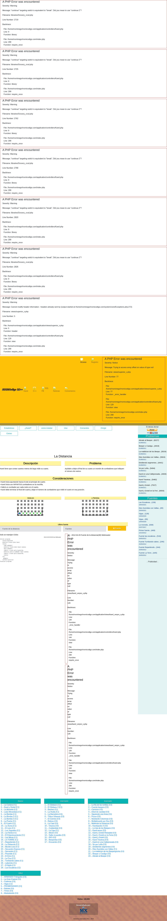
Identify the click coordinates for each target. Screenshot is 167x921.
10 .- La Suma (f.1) (8, 826)
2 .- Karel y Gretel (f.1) (10, 807)
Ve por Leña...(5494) (147, 468)
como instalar (46, 428)
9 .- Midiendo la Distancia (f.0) (100, 823)
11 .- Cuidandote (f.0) (53, 828)
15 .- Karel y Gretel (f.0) (98, 837)
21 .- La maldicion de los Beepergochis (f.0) (106, 851)
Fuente (117, 528)
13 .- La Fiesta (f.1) (9, 833)
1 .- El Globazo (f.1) (53, 805)
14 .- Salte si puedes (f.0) (55, 835)
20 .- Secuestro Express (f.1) (13, 849)
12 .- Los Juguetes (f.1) (10, 830)
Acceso (83, 360)
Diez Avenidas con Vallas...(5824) (152, 457)
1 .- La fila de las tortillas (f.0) (100, 805)
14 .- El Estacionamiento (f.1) (13, 835)
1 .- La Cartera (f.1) (9, 805)
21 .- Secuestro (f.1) (9, 851)
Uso (65, 428)
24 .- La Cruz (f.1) (8, 858)
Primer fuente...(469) (147, 530)
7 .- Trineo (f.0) (7, 891)
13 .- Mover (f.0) (51, 833)
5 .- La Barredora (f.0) (54, 814)
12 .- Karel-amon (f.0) (97, 830)
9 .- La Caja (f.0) (51, 823)
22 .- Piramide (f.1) (8, 854)
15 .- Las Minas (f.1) (9, 837)
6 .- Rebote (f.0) (7, 888)
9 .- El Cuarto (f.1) (8, 823)
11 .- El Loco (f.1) (8, 828)
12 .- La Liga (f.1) (52, 830)
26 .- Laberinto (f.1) (9, 863)
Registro (94, 360)
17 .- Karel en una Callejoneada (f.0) (103, 842)
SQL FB (45, 389)
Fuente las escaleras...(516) (150, 536)
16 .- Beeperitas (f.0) (53, 840)
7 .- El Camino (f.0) (52, 819)
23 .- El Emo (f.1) (8, 856)
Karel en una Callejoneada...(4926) (152, 474)
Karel (26, 389)
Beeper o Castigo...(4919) (149, 446)
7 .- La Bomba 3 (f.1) (9, 819)
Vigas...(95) (143, 519)
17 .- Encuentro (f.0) (53, 842)
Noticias (56, 389)
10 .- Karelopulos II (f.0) (98, 826)
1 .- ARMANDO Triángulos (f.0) (13, 877)
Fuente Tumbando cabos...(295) (151, 542)
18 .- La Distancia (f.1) (10, 844)
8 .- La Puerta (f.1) (8, 821)
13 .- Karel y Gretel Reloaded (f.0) (102, 833)
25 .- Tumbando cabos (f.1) (12, 861)
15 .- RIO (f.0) (50, 837)
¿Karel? (28, 428)
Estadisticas (9, 428)
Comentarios (70, 389)
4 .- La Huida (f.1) (52, 812)
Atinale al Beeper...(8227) (149, 440)
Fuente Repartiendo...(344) (149, 547)
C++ (35, 389)
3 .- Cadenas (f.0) (8, 881)
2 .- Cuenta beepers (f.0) (98, 807)
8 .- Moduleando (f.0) (9, 893)
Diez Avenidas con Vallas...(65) (151, 508)
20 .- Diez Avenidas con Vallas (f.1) (102, 849)
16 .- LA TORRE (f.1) (9, 840)
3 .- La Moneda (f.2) (9, 809)
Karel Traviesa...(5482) (148, 480)
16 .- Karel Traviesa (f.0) (98, 840)
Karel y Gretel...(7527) (147, 485)
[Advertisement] (18, 449)
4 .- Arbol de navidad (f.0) (98, 812)
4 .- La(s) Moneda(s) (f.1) (11, 812)
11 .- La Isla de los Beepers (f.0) (101, 828)
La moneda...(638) (146, 525)
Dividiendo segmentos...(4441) (151, 463)
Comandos (84, 428)
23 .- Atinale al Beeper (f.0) (99, 856)
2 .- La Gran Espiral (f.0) (11, 879)
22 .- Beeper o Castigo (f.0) (99, 854)
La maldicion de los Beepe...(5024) (152, 451)
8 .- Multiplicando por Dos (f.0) (100, 821)
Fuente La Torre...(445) (148, 553)
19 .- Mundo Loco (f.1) (10, 847)
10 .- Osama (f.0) (52, 826)
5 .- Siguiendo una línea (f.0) (100, 814)
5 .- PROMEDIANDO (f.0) (11, 886)
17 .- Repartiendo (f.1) (10, 842)
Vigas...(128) (144, 514)
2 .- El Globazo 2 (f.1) (53, 807)
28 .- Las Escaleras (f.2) (11, 868)
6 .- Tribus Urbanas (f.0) (54, 816)
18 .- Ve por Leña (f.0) (97, 844)
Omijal (103, 428)
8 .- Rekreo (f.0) (51, 821)
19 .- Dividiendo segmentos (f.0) (101, 847)
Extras (9, 433)
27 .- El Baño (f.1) (8, 865)
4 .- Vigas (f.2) (7, 884)
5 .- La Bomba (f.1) (8, 814)
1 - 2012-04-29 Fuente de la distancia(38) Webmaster (89, 535)
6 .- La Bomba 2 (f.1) (9, 816)
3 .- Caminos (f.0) (95, 809)
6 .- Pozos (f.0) (94, 816)
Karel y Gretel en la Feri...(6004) (151, 491)
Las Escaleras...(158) (147, 502)
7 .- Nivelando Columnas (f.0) (100, 819)
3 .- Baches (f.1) (51, 809)
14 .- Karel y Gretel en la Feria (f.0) (102, 835)
